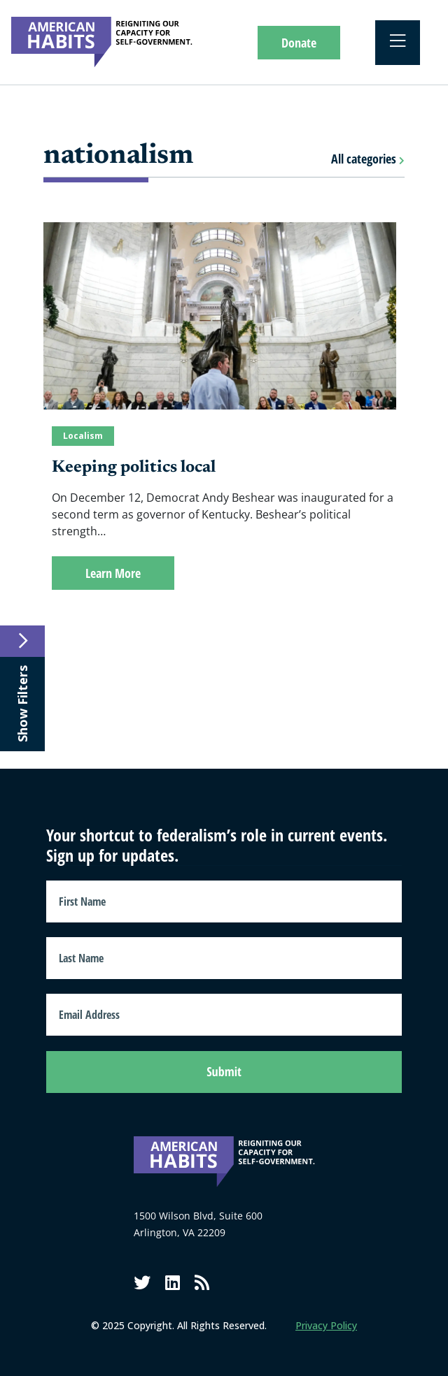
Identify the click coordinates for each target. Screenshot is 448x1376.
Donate (298, 42)
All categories (368, 158)
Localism (83, 436)
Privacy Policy (326, 1325)
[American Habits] (101, 42)
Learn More (113, 573)
